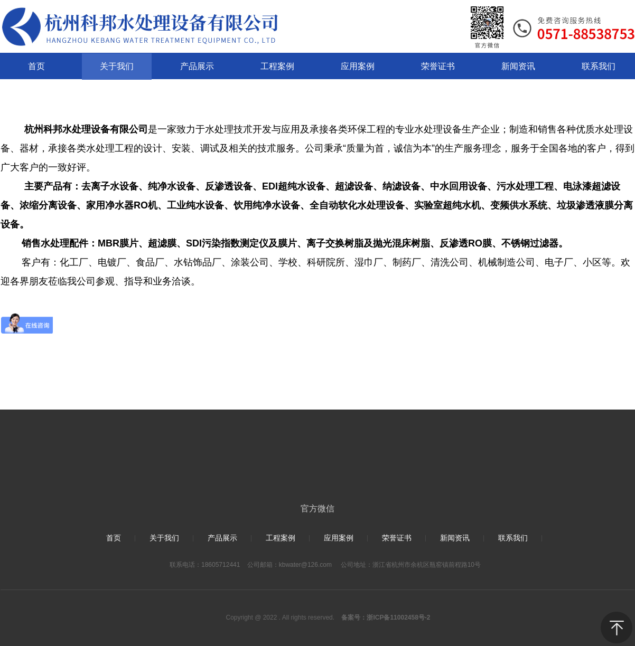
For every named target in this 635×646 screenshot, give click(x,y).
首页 (113, 538)
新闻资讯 (455, 538)
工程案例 (280, 538)
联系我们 (513, 538)
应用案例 (338, 538)
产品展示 (222, 538)
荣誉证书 (397, 538)
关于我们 (164, 538)
